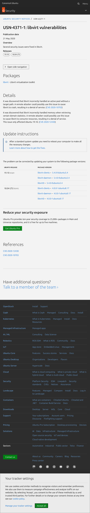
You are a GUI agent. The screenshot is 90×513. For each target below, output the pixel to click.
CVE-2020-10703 (54, 107)
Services (63, 353)
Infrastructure (49, 431)
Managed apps (39, 328)
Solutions (7, 431)
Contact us (10, 457)
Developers (53, 359)
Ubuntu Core (9, 353)
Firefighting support (53, 418)
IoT (4, 347)
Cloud (6, 372)
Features (36, 353)
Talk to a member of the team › (30, 287)
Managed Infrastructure (68, 431)
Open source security (42, 435)
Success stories (50, 353)
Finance (80, 446)
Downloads (8, 409)
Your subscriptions (40, 415)
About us (36, 456)
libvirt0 (41, 183)
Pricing (70, 415)
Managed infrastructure (14, 328)
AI (33, 431)
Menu (85, 3)
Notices (54, 384)
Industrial (49, 446)
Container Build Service (50, 403)
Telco (72, 446)
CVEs (46, 384)
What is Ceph (38, 312)
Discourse (36, 418)
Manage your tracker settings (18, 506)
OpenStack (8, 306)
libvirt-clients (44, 172)
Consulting (63, 312)
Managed (51, 312)
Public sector (62, 446)
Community (62, 340)
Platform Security (40, 381)
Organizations (38, 359)
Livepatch (62, 381)
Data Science (50, 334)
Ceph (5, 312)
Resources (37, 322)
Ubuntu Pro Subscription (43, 425)
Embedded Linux (51, 347)
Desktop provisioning (67, 425)
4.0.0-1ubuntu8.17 (60, 188)
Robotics (7, 340)
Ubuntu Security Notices (16, 19)
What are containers (41, 400)
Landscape (8, 390)
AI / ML (6, 334)
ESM (53, 381)
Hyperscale (37, 365)
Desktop (36, 409)
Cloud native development (44, 439)
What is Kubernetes (41, 319)
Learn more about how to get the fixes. (27, 148)
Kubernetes (8, 319)
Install (35, 306)
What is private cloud (67, 372)
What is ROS (49, 340)
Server (46, 409)
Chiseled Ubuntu (61, 400)
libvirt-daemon (44, 178)
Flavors (64, 359)
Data (38, 431)
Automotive (37, 446)
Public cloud (72, 375)
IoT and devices (61, 435)
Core (60, 409)
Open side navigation (17, 67)
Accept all (41, 506)
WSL (53, 409)
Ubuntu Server (10, 365)
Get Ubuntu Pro (12, 228)
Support (44, 306)
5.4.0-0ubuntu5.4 (60, 172)
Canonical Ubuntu (10, 3)
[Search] (78, 3)
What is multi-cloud (55, 375)
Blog (67, 456)
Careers (59, 456)
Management (68, 347)
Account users (58, 415)
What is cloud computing (43, 372)
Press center (38, 460)
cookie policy (18, 499)
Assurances (66, 384)
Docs (73, 312)
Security (7, 381)
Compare (58, 390)
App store (36, 347)
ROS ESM (36, 340)
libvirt (5, 82)
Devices (83, 425)
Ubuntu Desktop (11, 359)
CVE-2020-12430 (47, 122)
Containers (8, 400)
